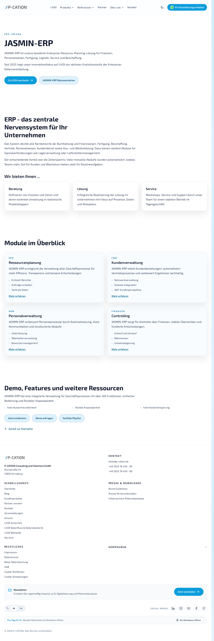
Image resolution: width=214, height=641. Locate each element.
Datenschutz (11, 557)
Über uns (117, 7)
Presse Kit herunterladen (122, 493)
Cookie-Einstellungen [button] (16, 576)
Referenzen (85, 7)
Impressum (10, 552)
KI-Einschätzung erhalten (187, 7)
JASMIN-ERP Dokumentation (59, 80)
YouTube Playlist (72, 418)
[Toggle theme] (162, 7)
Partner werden (13, 503)
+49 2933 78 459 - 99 (120, 466)
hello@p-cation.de (119, 461)
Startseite (9, 488)
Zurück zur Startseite (18, 428)
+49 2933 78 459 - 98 (120, 471)
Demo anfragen (44, 418)
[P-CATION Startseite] (16, 7)
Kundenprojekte (13, 498)
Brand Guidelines (118, 488)
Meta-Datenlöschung (16, 562)
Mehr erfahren (17, 296)
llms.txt (8, 518)
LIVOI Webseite (12, 532)
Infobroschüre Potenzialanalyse (126, 498)
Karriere (9, 537)
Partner (102, 7)
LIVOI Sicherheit (13, 522)
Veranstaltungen (13, 513)
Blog (6, 493)
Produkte (67, 7)
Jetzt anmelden (189, 591)
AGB (6, 566)
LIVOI (54, 7)
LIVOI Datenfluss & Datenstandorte (23, 527)
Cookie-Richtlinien (14, 571)
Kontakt (131, 7)
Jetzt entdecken (17, 418)
